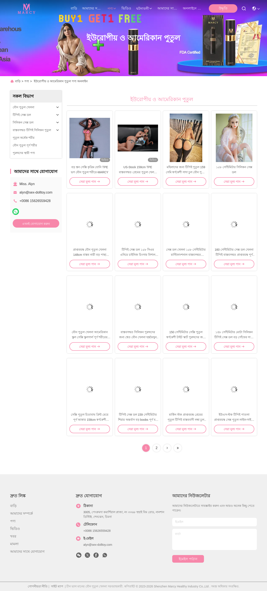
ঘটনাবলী (144, 8)
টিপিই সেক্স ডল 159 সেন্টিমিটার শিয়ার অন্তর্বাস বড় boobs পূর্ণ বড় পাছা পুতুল (138, 419)
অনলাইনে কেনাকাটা (193, 8)
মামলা (14, 544)
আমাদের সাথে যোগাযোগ (167, 8)
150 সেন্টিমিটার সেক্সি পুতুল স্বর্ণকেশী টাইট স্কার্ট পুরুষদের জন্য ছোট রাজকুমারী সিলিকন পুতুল (185, 337)
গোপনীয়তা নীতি (38, 586)
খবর (13, 536)
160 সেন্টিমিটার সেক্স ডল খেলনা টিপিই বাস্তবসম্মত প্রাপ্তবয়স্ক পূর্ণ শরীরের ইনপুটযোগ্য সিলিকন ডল (234, 254)
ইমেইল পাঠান (188, 559)
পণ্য (111, 8)
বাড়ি (74, 8)
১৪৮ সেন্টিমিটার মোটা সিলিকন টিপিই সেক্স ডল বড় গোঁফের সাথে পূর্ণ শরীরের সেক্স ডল (234, 337)
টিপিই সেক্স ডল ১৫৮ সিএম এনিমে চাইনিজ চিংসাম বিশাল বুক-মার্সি (137, 254)
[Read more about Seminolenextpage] (167, 448)
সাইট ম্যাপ (57, 586)
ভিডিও (126, 8)
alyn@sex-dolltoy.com (35, 192)
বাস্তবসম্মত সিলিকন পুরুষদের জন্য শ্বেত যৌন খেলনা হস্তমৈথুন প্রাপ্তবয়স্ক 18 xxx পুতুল (138, 337)
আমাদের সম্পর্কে (92, 8)
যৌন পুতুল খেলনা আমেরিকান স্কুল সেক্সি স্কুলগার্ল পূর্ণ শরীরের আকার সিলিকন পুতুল (90, 337)
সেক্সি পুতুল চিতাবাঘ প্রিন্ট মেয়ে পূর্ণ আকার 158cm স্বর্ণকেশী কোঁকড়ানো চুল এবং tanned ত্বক (89, 419)
